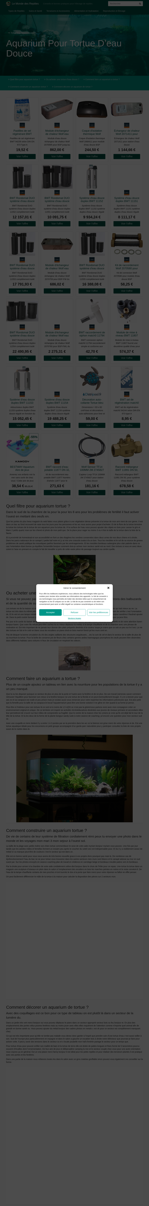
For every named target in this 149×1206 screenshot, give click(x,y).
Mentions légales (74, 618)
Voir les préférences (98, 612)
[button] (108, 587)
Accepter (50, 612)
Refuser (74, 612)
